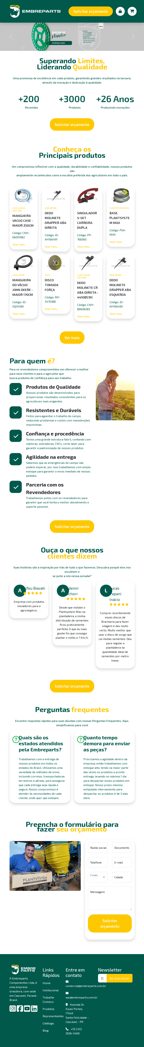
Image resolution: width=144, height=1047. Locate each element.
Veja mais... (19, 244)
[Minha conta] (120, 11)
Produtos (48, 1009)
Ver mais (72, 337)
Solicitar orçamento (90, 11)
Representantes (50, 1016)
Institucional (50, 990)
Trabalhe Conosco (48, 999)
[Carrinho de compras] (132, 11)
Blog (46, 1030)
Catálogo (48, 1023)
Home (47, 983)
